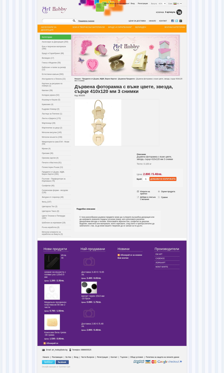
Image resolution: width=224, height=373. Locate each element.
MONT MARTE (162, 267)
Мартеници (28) (48, 123)
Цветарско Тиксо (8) (50, 211)
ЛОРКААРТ (160, 263)
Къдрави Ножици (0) (50, 109)
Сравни (164, 197)
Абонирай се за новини (131, 255)
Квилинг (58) (47, 90)
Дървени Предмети (126, 79)
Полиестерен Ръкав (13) (52, 167)
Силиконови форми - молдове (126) (55, 191)
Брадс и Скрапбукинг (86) (53, 53)
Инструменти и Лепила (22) (53, 79)
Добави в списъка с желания (148, 198)
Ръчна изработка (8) (50, 227)
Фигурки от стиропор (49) (52, 197)
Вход (133, 3)
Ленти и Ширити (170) (51, 118)
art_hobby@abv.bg (60, 350)
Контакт (163, 21)
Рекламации (57, 357)
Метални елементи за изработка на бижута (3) (52, 233)
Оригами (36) (47, 153)
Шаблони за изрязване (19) (53, 223)
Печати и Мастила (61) (52, 163)
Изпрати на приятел (145, 192)
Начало (152, 21)
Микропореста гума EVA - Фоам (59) (55, 143)
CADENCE (160, 258)
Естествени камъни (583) (53, 74)
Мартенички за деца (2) (52, 128)
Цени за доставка (137, 21)
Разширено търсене (86, 21)
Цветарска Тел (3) (49, 206)
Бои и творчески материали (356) (54, 47)
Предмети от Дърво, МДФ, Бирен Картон (99, 79)
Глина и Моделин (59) (51, 63)
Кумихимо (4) (47, 104)
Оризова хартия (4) (50, 158)
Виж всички (123, 258)
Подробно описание (86, 209)
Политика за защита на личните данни (162, 357)
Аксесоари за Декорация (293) (55, 42)
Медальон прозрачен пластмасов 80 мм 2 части (55, 304)
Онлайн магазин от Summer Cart (56, 367)
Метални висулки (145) (52, 132)
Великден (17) (48, 58)
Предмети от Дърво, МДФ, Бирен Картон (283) (53, 173)
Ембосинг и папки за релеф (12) (54, 68)
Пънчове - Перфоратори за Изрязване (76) (53, 180)
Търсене (123, 357)
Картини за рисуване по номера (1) (52, 84)
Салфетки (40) (48, 186)
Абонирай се (52, 343)
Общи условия (136, 357)
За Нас (68, 357)
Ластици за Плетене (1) (52, 114)
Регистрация (143, 3)
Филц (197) (46, 202)
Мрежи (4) (46, 149)
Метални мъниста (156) (52, 137)
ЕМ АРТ (159, 254)
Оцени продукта (168, 191)
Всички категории (175, 27)
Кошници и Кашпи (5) (51, 100)
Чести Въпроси (87, 357)
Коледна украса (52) (50, 95)
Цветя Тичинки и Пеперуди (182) (53, 217)
